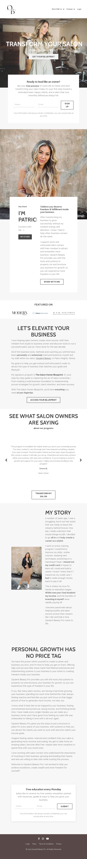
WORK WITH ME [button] (52, 283)
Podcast (71, 9)
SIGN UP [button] (67, 105)
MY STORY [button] (25, 237)
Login (79, 9)
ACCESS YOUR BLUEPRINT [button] (43, 402)
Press (34, 849)
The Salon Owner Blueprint (49, 376)
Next (81, 462)
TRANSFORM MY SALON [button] (43, 498)
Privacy (59, 849)
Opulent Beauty (43, 360)
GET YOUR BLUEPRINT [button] (43, 56)
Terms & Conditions (46, 849)
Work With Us (58, 9)
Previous (6, 462)
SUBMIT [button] (65, 811)
